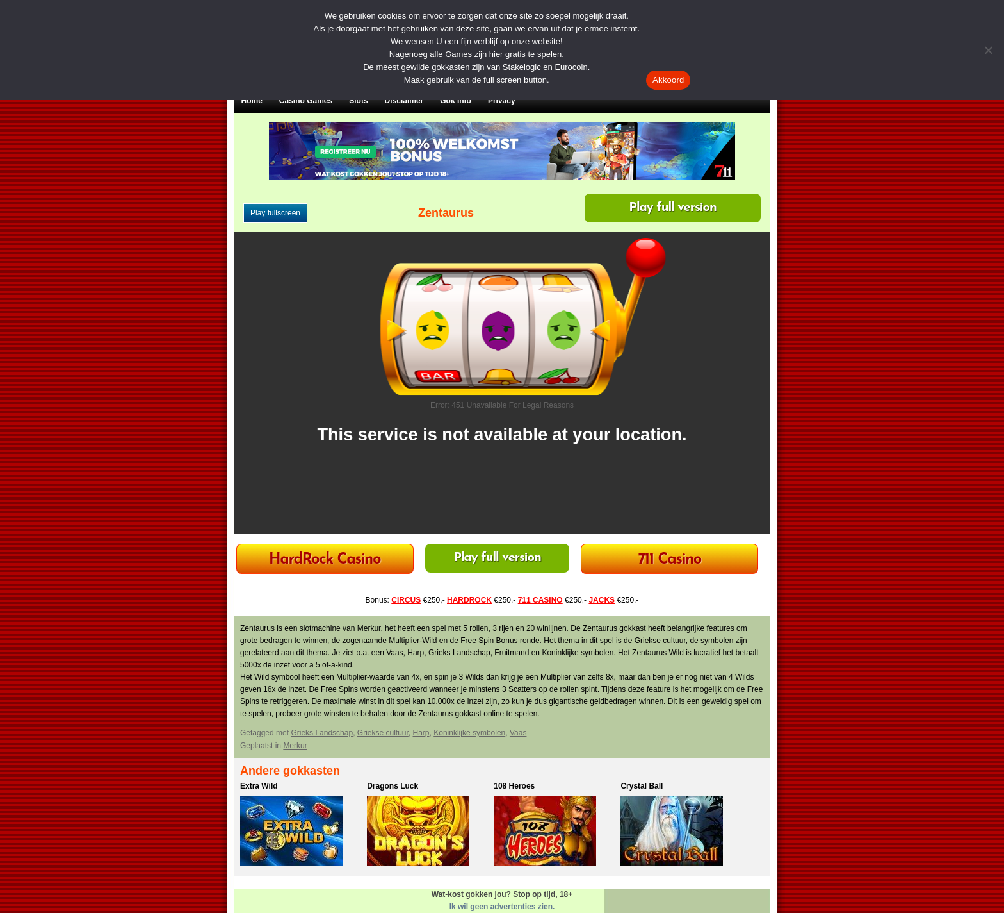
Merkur (295, 745)
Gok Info (455, 100)
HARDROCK (469, 600)
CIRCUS (406, 600)
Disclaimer (404, 100)
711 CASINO (540, 600)
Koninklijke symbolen (469, 732)
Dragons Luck (392, 786)
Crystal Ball (641, 786)
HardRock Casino (324, 560)
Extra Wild (259, 786)
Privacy (501, 100)
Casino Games (305, 100)
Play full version (673, 207)
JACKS (601, 600)
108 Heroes (514, 786)
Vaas (518, 732)
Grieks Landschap (322, 732)
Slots (358, 100)
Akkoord (668, 80)
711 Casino (670, 560)
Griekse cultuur (383, 732)
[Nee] (988, 50)
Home (252, 100)
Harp (421, 732)
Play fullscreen (275, 212)
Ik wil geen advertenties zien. (502, 906)
